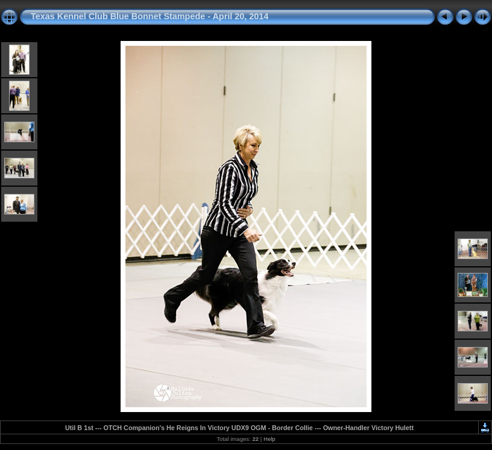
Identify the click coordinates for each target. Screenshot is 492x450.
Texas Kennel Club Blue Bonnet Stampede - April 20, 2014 (149, 16)
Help (269, 439)
